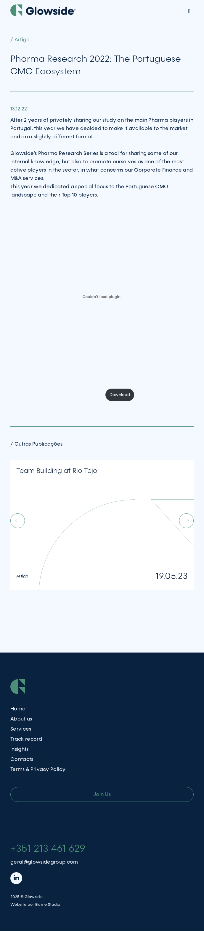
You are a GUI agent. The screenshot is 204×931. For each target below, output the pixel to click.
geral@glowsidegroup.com (44, 862)
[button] (92, 520)
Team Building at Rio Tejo (56, 470)
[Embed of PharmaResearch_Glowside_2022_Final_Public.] (102, 297)
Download (120, 395)
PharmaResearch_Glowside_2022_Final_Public (56, 395)
